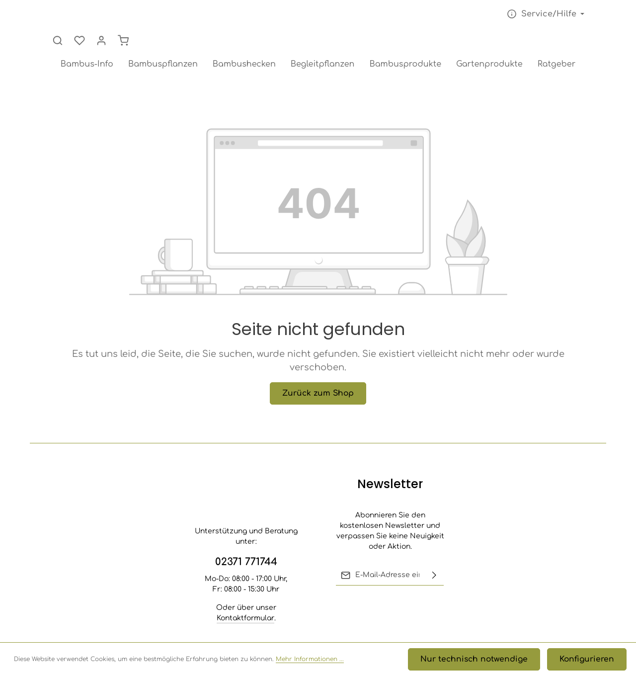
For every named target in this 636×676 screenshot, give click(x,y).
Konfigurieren (591, 661)
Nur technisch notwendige (488, 661)
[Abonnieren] (434, 575)
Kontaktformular (245, 618)
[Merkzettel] (535, 19)
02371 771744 (246, 562)
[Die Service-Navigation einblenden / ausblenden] (457, 19)
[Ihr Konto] (556, 19)
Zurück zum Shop (318, 371)
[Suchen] (513, 19)
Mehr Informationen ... (310, 661)
